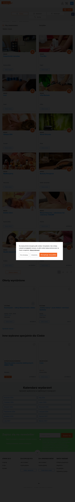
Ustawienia (34, 255)
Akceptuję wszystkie (48, 255)
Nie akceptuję (24, 255)
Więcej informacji (34, 250)
